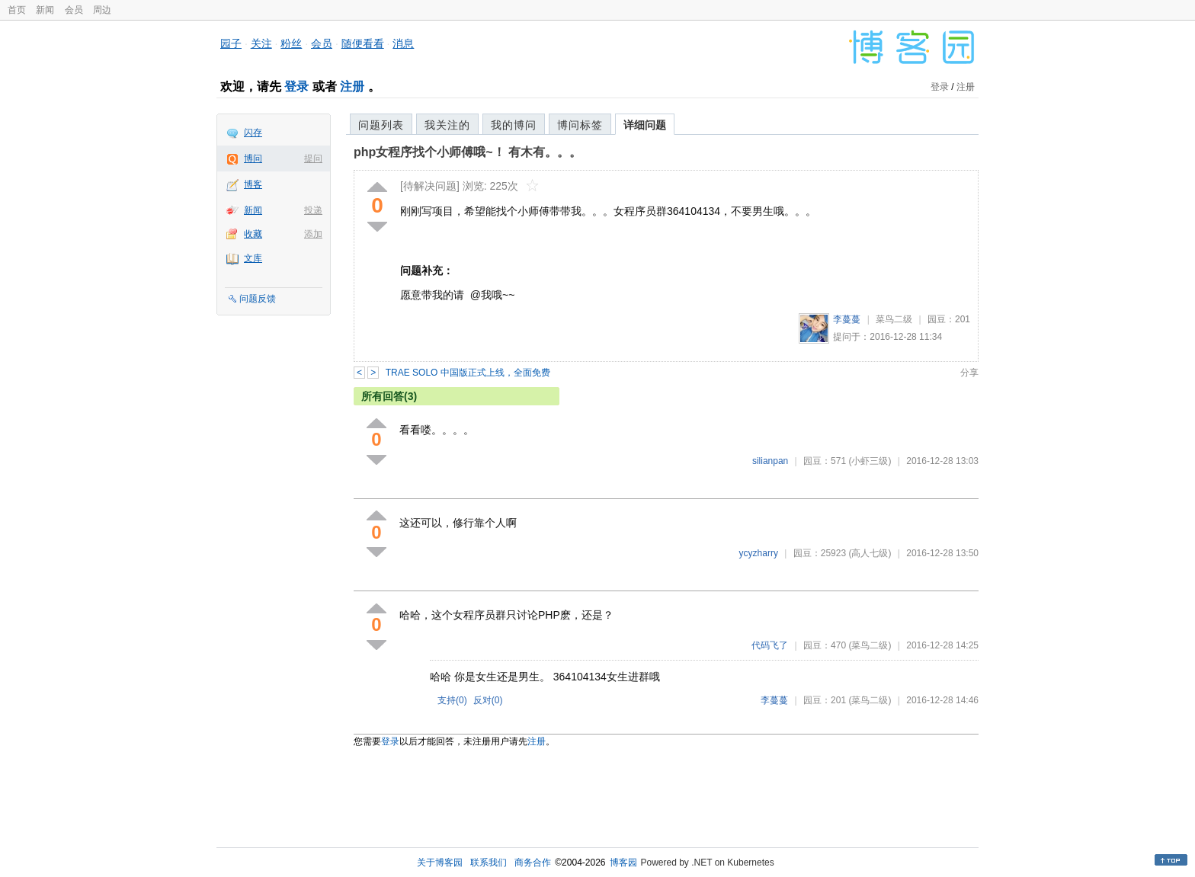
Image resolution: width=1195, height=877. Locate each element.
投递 (313, 210)
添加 (313, 234)
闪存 (253, 132)
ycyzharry (758, 553)
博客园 (623, 862)
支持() (452, 700)
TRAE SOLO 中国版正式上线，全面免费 (468, 372)
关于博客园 (440, 862)
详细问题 (644, 125)
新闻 (45, 10)
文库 (253, 258)
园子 (231, 43)
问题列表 (381, 125)
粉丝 (291, 43)
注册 (352, 86)
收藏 (253, 234)
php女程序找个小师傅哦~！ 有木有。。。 (467, 152)
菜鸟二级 (894, 319)
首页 (17, 10)
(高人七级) (869, 553)
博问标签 (580, 125)
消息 (403, 43)
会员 (74, 10)
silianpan (770, 461)
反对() (488, 700)
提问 (313, 158)
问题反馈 (257, 298)
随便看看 (362, 43)
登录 (296, 86)
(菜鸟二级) (869, 645)
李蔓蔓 (846, 319)
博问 (253, 158)
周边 (102, 10)
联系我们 (488, 862)
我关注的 (447, 125)
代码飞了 (769, 645)
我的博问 (514, 125)
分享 (969, 372)
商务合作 (532, 862)
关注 (261, 43)
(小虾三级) (869, 461)
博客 (253, 184)
